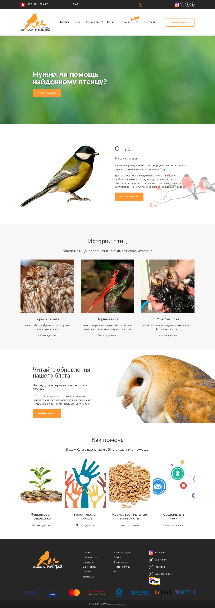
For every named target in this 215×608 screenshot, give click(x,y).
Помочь (124, 21)
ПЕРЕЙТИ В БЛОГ (47, 413)
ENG (75, 4)
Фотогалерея (121, 561)
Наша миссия (90, 557)
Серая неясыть (47, 319)
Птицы (111, 21)
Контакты (150, 21)
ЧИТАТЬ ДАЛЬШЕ (47, 93)
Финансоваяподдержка (41, 516)
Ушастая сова (168, 319)
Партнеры (88, 561)
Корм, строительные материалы (129, 516)
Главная (64, 21)
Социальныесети (173, 516)
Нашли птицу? (94, 21)
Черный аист (107, 319)
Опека (117, 557)
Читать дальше (47, 335)
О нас (77, 21)
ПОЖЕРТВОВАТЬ (180, 22)
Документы (89, 566)
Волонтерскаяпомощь (85, 516)
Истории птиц (122, 566)
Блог (137, 21)
